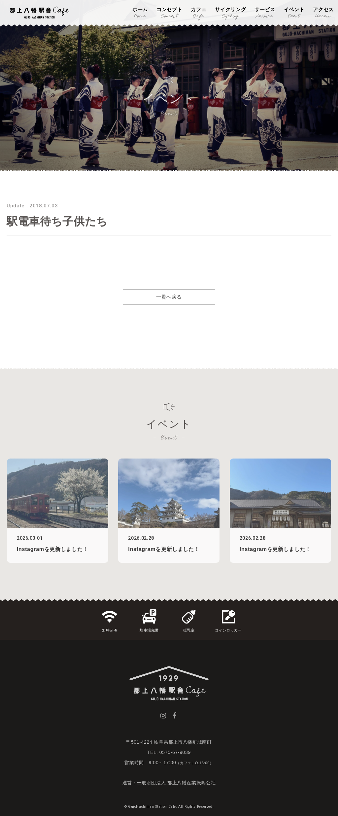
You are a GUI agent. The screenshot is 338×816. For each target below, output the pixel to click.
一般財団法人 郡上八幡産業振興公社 (176, 782)
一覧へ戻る (169, 307)
